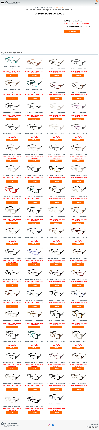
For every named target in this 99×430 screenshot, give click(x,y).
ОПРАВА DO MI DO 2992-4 (56, 279)
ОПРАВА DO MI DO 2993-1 (56, 300)
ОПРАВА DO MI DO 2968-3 (56, 113)
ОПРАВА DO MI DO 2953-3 (56, 69)
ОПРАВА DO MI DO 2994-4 (12, 342)
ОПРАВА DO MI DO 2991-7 (56, 258)
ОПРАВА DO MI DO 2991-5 (34, 258)
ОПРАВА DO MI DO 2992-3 (34, 279)
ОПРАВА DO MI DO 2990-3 (56, 217)
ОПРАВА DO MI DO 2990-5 (12, 238)
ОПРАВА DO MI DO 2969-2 (34, 134)
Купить (12, 75)
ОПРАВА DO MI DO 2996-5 (12, 406)
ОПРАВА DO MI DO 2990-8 (78, 238)
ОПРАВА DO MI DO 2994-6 (56, 342)
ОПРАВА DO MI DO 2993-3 (78, 300)
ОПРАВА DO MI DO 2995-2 (34, 362)
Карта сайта (6, 426)
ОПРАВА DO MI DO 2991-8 (78, 258)
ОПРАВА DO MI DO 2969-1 (12, 134)
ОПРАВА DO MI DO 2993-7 (34, 321)
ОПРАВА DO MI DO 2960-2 (56, 92)
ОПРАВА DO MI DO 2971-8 (12, 175)
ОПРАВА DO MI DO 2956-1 (78, 69)
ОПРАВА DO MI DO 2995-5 (12, 383)
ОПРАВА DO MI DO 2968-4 (78, 113)
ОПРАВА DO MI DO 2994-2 (78, 321)
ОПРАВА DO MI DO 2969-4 (78, 134)
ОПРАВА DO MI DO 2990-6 (34, 238)
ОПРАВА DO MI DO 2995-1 (12, 362)
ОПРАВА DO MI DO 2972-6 (12, 196)
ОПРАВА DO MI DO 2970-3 (12, 154)
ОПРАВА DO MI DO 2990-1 (34, 217)
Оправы (41, 7)
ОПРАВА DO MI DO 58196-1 (34, 406)
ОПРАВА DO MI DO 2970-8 (34, 154)
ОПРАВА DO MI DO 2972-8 (56, 196)
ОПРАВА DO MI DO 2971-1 (56, 154)
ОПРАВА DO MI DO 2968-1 (34, 113)
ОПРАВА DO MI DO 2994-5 (34, 342)
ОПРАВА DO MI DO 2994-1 (56, 321)
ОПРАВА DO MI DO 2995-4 (78, 362)
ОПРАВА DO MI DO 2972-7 (34, 196)
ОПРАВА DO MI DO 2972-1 (34, 175)
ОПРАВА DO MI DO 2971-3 (78, 154)
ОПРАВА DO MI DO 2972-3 (56, 175)
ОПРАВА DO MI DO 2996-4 (78, 383)
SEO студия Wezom (93, 427)
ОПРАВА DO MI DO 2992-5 (78, 279)
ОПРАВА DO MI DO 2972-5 (78, 175)
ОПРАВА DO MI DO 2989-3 (12, 217)
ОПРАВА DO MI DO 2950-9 (34, 69)
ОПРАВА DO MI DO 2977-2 (78, 196)
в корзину (71, 31)
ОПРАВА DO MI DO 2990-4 (78, 217)
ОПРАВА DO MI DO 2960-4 (78, 92)
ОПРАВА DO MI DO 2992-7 (34, 300)
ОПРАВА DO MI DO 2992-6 (12, 300)
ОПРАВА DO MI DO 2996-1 (34, 383)
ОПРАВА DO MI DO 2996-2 (56, 383)
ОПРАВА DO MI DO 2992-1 (12, 279)
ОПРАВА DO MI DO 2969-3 (56, 134)
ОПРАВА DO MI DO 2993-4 (12, 321)
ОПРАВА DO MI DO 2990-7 (56, 238)
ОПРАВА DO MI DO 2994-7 (78, 342)
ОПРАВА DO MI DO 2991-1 (12, 258)
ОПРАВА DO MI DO (48, 7)
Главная (37, 7)
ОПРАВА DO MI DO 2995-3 (56, 362)
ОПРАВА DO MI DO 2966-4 (12, 113)
